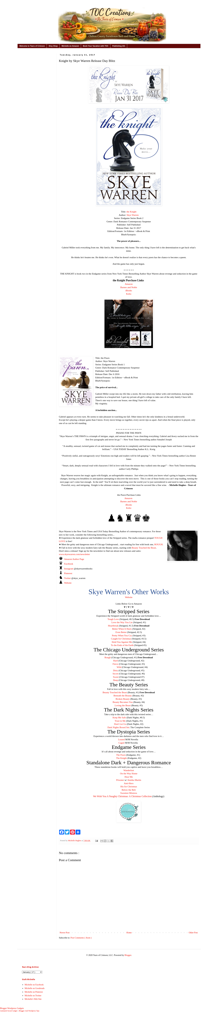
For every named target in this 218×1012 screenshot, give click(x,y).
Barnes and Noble (128, 287)
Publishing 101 (118, 46)
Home (129, 933)
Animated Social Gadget (8, 1011)
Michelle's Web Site (33, 999)
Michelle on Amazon (70, 46)
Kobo (128, 293)
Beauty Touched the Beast (144, 547)
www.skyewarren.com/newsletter (74, 554)
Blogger (127, 955)
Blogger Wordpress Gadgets (12, 1008)
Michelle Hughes (75, 841)
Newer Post (64, 933)
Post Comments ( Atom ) (81, 938)
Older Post (193, 933)
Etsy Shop (53, 46)
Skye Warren (133, 215)
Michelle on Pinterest (34, 992)
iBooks (128, 290)
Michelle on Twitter (33, 995)
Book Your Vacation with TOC (95, 46)
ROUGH (158, 544)
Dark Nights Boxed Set (118, 727)
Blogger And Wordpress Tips (29, 1011)
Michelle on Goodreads (35, 988)
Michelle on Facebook (34, 985)
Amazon (129, 284)
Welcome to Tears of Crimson (32, 46)
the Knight (131, 211)
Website (67, 583)
